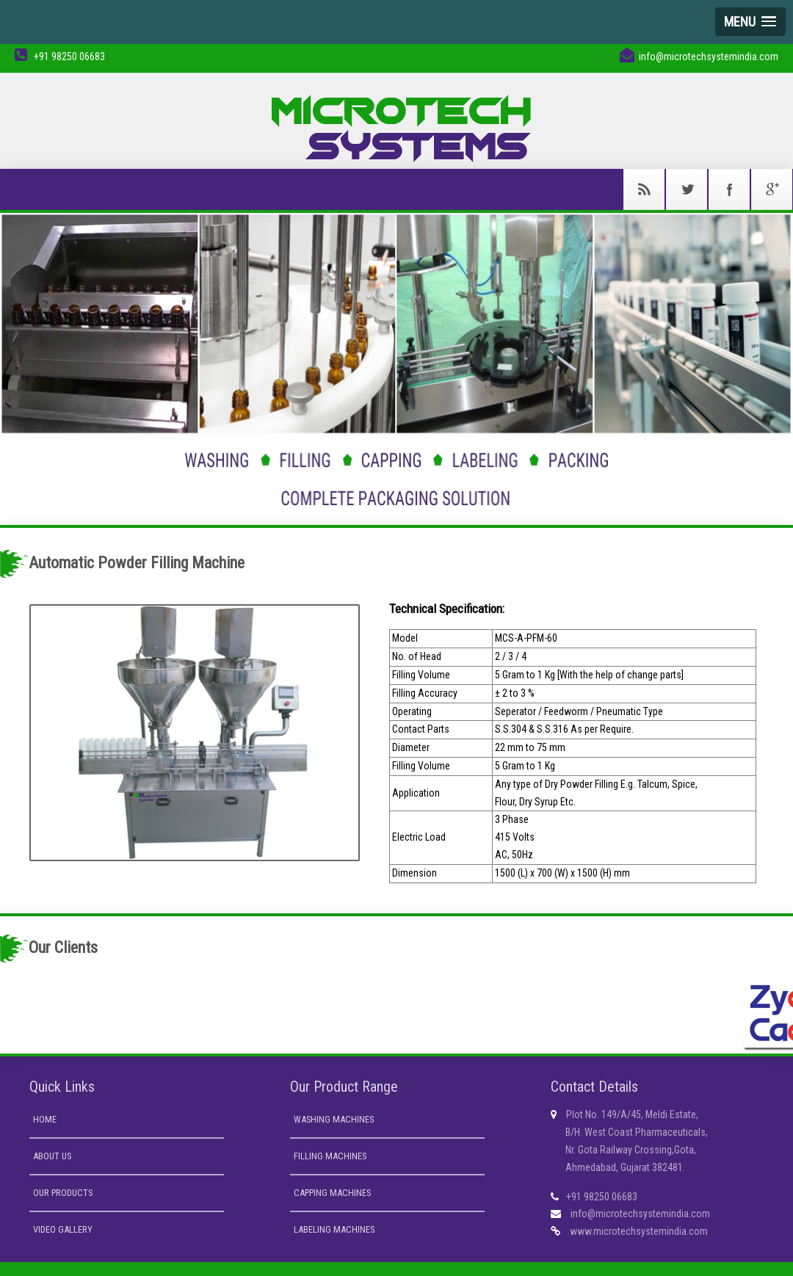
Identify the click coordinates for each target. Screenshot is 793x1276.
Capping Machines (332, 1192)
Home (45, 1119)
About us (52, 1155)
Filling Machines (330, 1155)
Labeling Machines (334, 1229)
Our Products (63, 1192)
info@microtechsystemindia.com (640, 1213)
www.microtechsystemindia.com (639, 1231)
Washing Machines (334, 1119)
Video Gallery (63, 1229)
